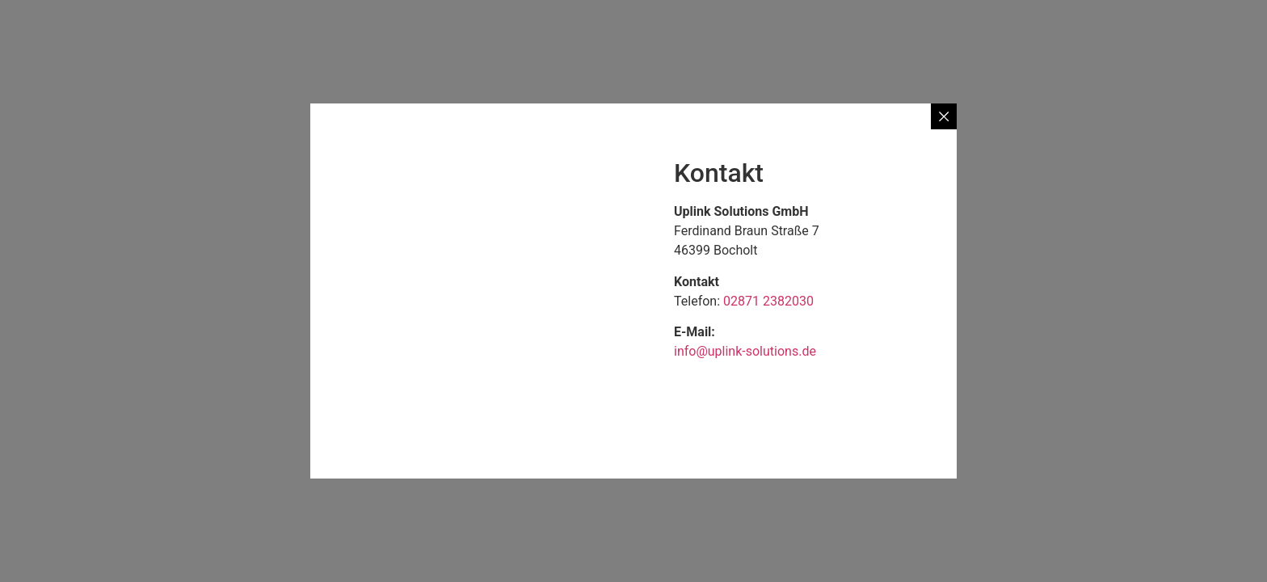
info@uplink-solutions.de (745, 351)
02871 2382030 (768, 301)
